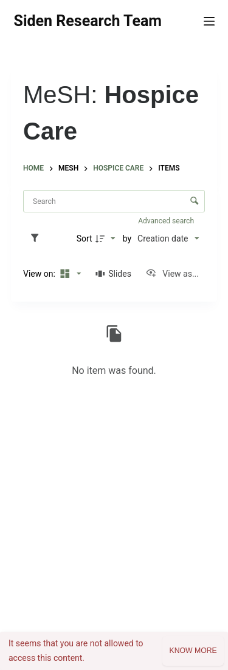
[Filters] (37, 238)
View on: (40, 274)
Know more (192, 650)
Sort (84, 238)
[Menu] (209, 21)
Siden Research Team (88, 21)
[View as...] (172, 274)
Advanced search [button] (167, 221)
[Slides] (113, 274)
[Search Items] (114, 201)
